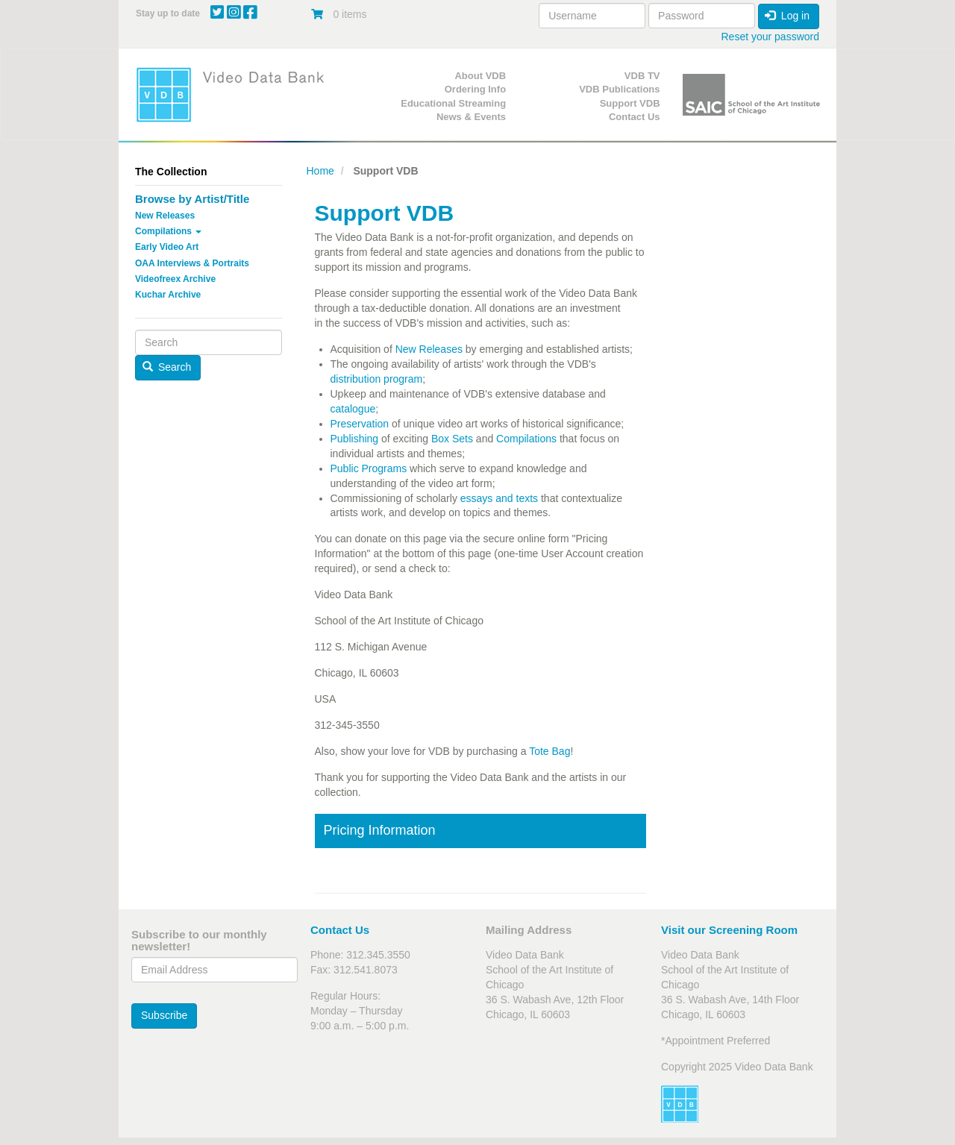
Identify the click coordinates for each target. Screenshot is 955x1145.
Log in (787, 16)
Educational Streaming (453, 103)
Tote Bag (549, 751)
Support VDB (630, 103)
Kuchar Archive (168, 294)
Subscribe (164, 1015)
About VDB (480, 75)
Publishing (355, 439)
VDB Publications (619, 89)
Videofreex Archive (175, 279)
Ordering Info (475, 89)
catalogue (353, 409)
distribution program (377, 379)
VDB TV (642, 75)
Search (167, 367)
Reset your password (770, 37)
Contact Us (634, 116)
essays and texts (499, 498)
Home (320, 171)
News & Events (471, 116)
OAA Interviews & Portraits (192, 263)
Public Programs (369, 468)
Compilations (168, 231)
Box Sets (452, 439)
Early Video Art (166, 247)
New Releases (165, 215)
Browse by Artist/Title (192, 198)
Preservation (361, 424)
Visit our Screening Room (729, 929)
